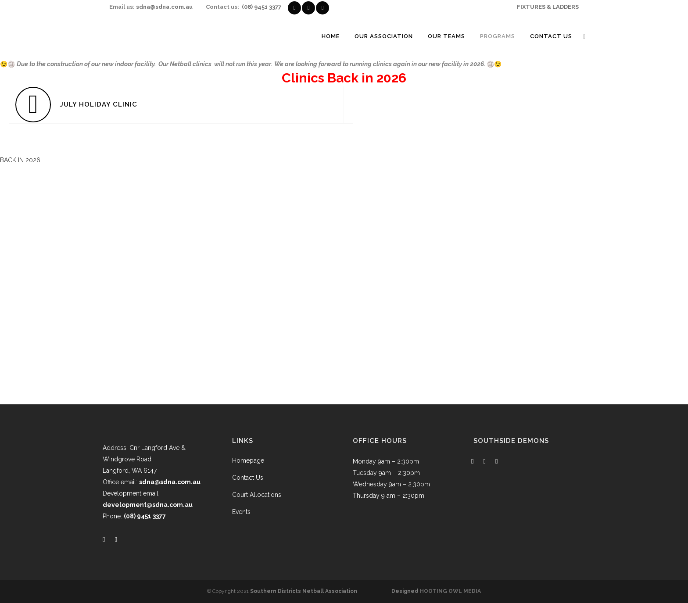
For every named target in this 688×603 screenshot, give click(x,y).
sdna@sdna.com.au (164, 7)
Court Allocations (256, 494)
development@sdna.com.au (148, 504)
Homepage (248, 460)
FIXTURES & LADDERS (548, 7)
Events (241, 511)
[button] (20, 160)
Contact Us (247, 477)
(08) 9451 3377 (261, 7)
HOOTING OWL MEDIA (450, 591)
